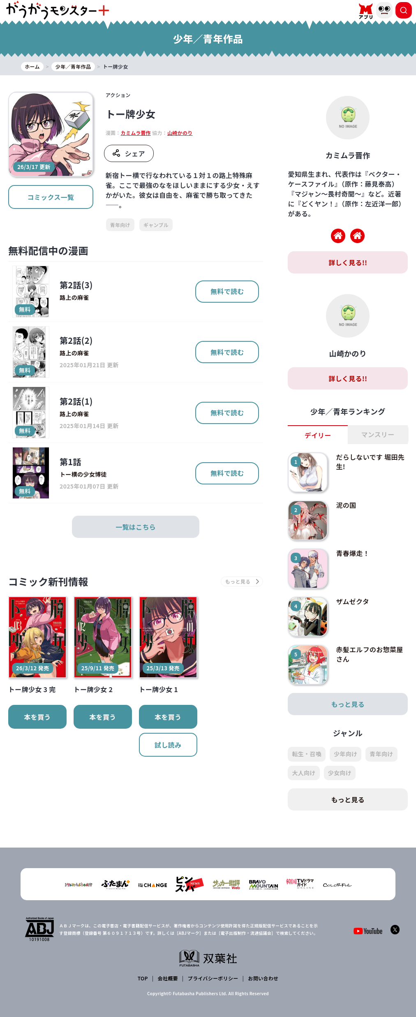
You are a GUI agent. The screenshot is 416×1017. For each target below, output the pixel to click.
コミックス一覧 (50, 197)
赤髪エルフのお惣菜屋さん (369, 653)
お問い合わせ (263, 978)
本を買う (37, 717)
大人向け (303, 773)
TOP (143, 978)
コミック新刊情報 (48, 581)
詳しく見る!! (347, 262)
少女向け (339, 773)
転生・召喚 (306, 754)
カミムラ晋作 (136, 132)
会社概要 (168, 978)
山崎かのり (180, 132)
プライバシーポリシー (213, 978)
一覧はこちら (136, 527)
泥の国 (346, 505)
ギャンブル (156, 224)
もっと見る (348, 704)
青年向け (120, 224)
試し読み (168, 745)
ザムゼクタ (352, 601)
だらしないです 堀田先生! (370, 461)
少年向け (345, 754)
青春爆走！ (353, 553)
